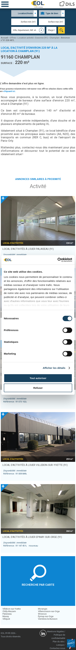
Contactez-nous (57, 648)
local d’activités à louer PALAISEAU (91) (28, 248)
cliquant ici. (9, 91)
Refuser (38, 387)
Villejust (6, 619)
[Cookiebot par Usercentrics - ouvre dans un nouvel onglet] (57, 260)
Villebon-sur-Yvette (12, 609)
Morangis (42, 609)
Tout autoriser (38, 378)
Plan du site (58, 641)
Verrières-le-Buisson (47, 619)
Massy (6, 616)
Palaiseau (7, 614)
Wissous (42, 614)
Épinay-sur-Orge (45, 616)
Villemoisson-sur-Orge (49, 611)
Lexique (60, 645)
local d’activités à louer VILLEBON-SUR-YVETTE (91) (35, 465)
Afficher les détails (54, 367)
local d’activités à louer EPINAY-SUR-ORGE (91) (32, 537)
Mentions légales (55, 631)
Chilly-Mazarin (9, 611)
